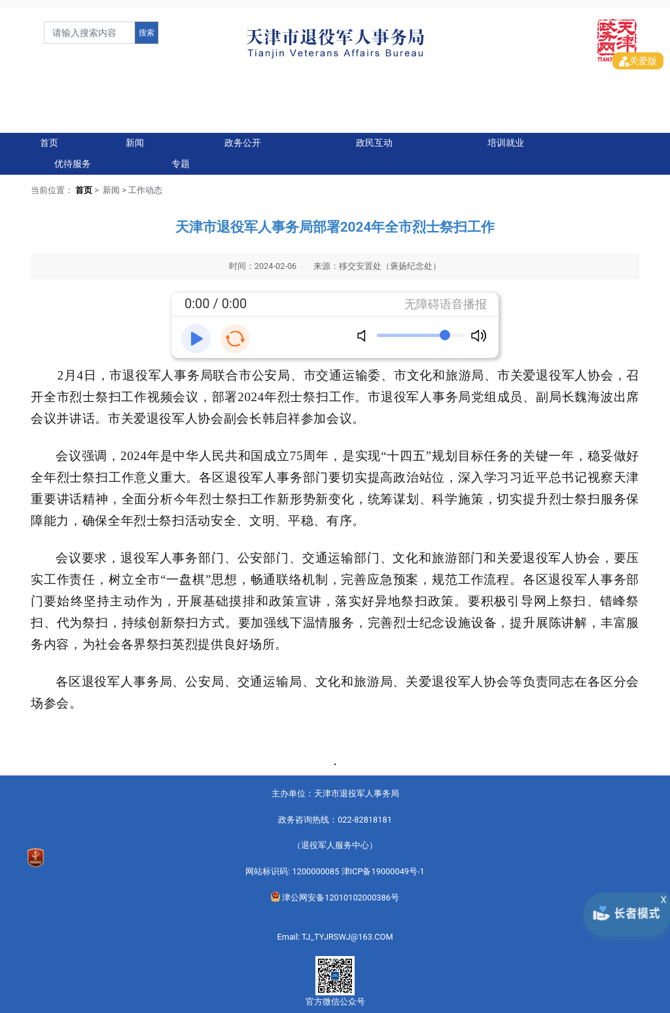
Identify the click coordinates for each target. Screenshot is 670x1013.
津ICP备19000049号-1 (383, 864)
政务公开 (242, 135)
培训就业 (505, 135)
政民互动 (374, 135)
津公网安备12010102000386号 (335, 890)
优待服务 (72, 156)
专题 (180, 156)
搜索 (146, 32)
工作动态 (145, 183)
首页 (49, 135)
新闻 (135, 135)
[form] (89, 33)
